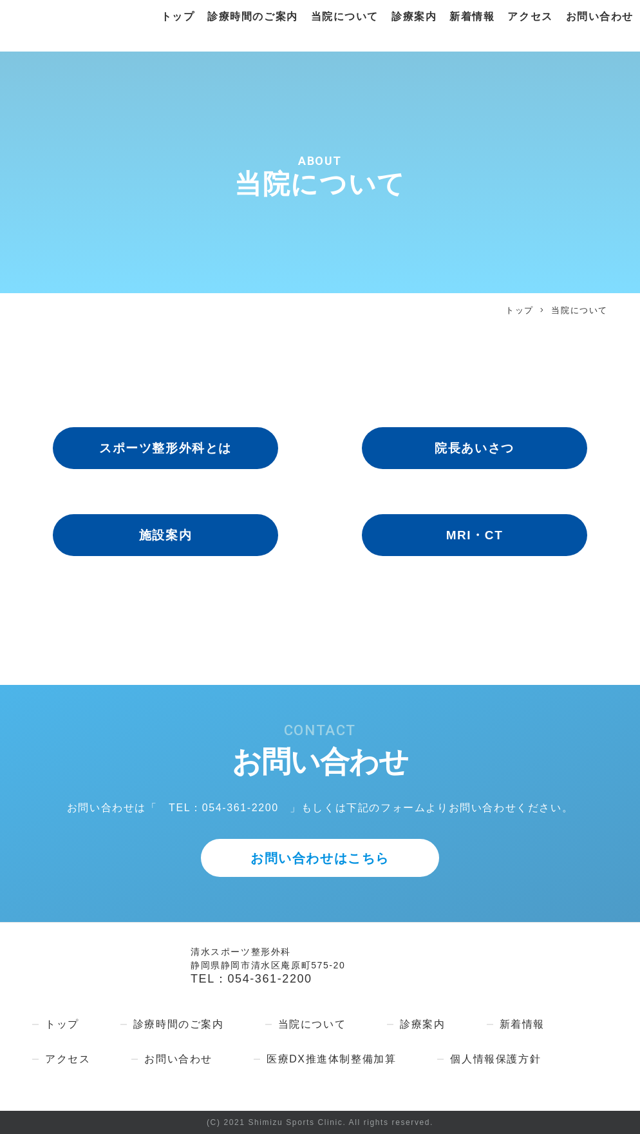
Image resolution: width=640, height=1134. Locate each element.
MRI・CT (475, 535)
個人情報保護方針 (495, 1058)
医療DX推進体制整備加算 (331, 1058)
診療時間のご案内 (252, 17)
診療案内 (413, 17)
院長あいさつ (474, 448)
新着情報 (471, 17)
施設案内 (165, 535)
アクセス (529, 17)
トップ (177, 17)
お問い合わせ (599, 17)
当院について (344, 17)
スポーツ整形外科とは (165, 448)
